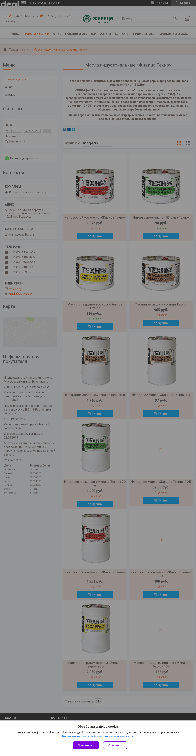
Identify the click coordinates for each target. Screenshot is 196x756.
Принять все (86, 745)
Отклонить (115, 745)
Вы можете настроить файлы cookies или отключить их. (96, 736)
